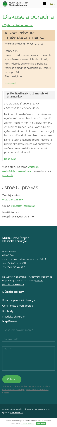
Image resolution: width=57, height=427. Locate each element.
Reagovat (10, 83)
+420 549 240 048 (16, 263)
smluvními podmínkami (37, 389)
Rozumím (41, 424)
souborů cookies (27, 424)
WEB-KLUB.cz (16, 412)
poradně (7, 175)
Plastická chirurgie (13, 316)
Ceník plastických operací (17, 305)
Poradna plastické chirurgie (19, 300)
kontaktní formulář (23, 206)
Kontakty (8, 311)
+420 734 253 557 (12, 199)
